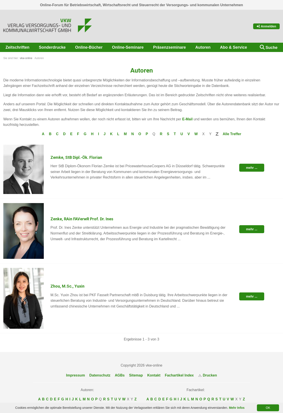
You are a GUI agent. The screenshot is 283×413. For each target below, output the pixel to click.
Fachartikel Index (179, 375)
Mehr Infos (237, 407)
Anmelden (266, 26)
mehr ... (251, 167)
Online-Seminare (128, 47)
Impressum (75, 375)
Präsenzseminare (169, 47)
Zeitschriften (17, 47)
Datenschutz (99, 375)
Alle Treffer (232, 134)
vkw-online (26, 58)
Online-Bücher (89, 47)
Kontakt (154, 375)
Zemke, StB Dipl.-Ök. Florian (76, 157)
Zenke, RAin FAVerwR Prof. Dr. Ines (81, 219)
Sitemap (136, 375)
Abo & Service (233, 47)
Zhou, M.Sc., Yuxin (67, 286)
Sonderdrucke (52, 47)
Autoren (202, 47)
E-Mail (187, 119)
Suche (271, 47)
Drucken (207, 375)
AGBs (119, 375)
